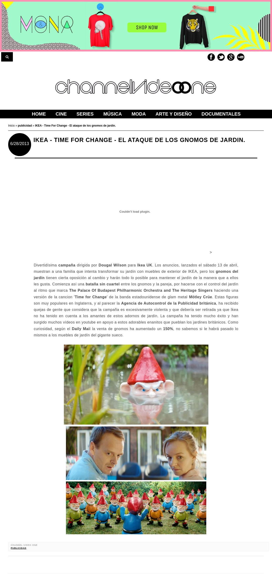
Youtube (240, 57)
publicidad (18, 548)
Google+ (231, 57)
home (39, 113)
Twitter (221, 57)
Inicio (11, 125)
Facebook (211, 57)
